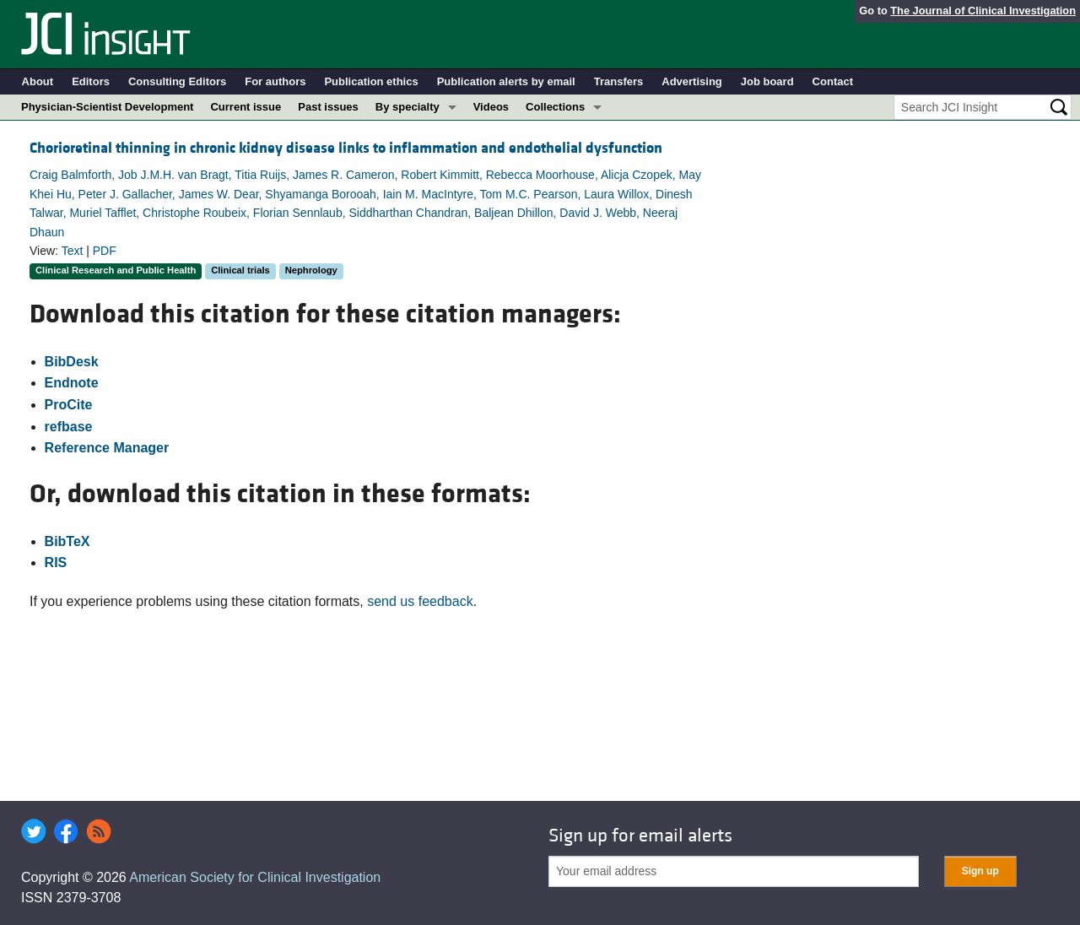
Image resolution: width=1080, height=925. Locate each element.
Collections (555, 106)
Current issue (245, 106)
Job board (767, 81)
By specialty (407, 106)
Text (73, 250)
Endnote (72, 383)
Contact (833, 81)
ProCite (69, 405)
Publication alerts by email (506, 81)
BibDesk (72, 361)
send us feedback (419, 601)
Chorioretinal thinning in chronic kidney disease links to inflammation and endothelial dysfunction (346, 148)
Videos (491, 106)
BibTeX (67, 541)
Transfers (619, 81)
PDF (104, 250)
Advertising (692, 81)
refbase (69, 426)
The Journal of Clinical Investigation (983, 10)
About (38, 81)
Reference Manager (107, 448)
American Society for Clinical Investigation (255, 877)
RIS (56, 562)
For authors (275, 81)
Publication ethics (371, 81)
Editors (91, 81)
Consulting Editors (177, 81)
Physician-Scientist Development (107, 106)
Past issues (328, 106)
